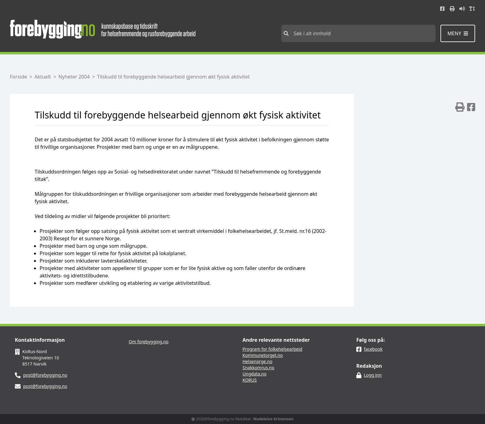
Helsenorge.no (257, 361)
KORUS (249, 380)
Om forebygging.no (149, 342)
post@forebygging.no (45, 375)
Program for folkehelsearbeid (272, 349)
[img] (460, 107)
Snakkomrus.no (258, 367)
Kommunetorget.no (262, 355)
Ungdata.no (254, 374)
